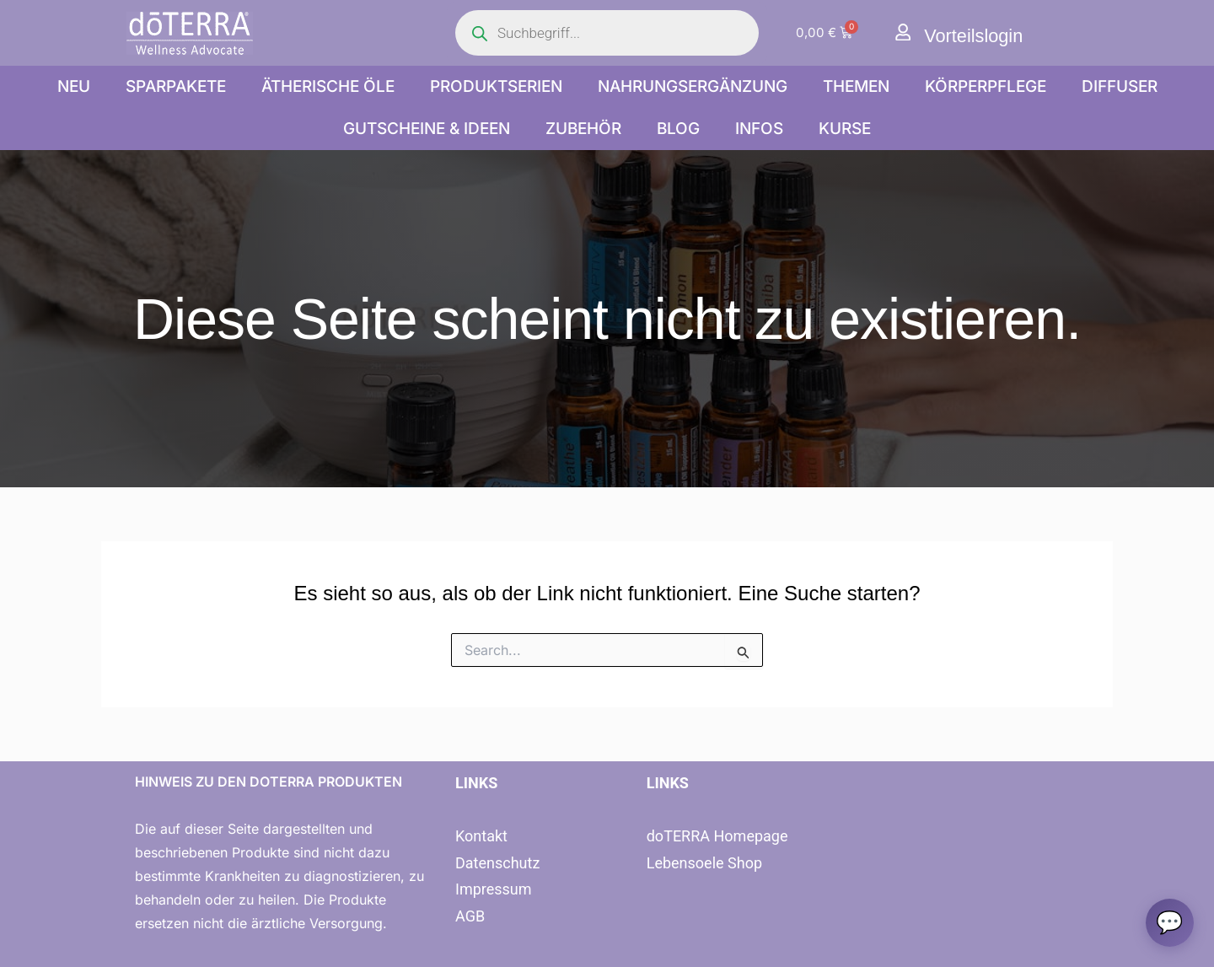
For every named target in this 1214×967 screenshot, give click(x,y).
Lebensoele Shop (704, 863)
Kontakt (481, 836)
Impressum (493, 889)
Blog (678, 128)
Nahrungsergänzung (692, 86)
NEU (73, 86)
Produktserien (496, 86)
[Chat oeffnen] (1168, 921)
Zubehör (583, 128)
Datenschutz (497, 863)
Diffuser (1120, 86)
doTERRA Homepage (717, 836)
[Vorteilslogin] (903, 32)
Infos (759, 128)
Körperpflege (985, 86)
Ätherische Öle (328, 86)
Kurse (845, 128)
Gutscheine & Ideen (426, 128)
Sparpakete (176, 86)
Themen (856, 86)
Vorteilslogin (979, 35)
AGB (470, 916)
